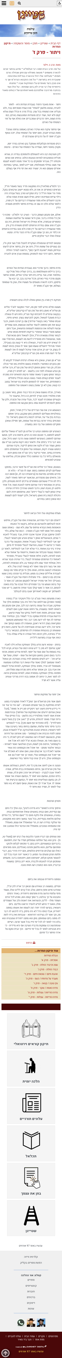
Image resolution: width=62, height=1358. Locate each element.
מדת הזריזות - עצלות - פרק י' (43, 997)
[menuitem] (31, 1031)
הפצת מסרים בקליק (31, 1263)
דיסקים (31, 1303)
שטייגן (44, 43)
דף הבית (56, 43)
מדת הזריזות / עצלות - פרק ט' (43, 992)
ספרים (31, 1280)
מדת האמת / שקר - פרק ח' (44, 988)
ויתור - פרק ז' (47, 52)
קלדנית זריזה (31, 1257)
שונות (31, 1309)
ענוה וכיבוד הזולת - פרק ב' (44, 965)
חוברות (31, 1291)
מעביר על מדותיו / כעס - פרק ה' (42, 978)
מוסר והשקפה (21, 43)
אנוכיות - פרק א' (49, 960)
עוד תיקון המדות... (46, 951)
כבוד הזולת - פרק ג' (48, 969)
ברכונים (31, 1297)
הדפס (29, 943)
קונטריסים (31, 1286)
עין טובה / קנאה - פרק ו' (46, 983)
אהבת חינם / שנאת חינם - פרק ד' (41, 974)
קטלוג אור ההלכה (31, 1275)
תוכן (35, 43)
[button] (19, 3)
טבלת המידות (51, 955)
